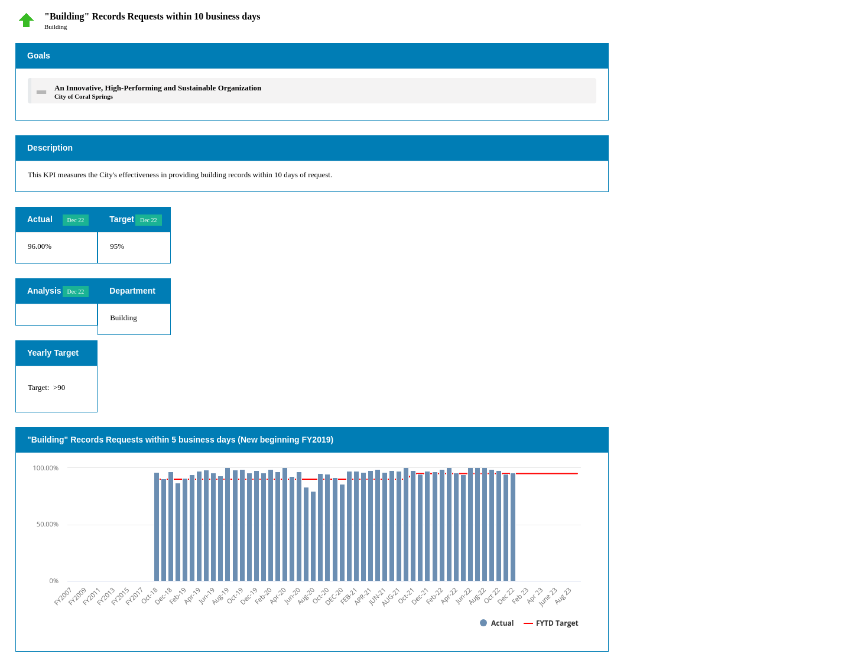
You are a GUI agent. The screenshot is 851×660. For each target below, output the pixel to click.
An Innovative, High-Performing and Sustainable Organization (157, 87)
